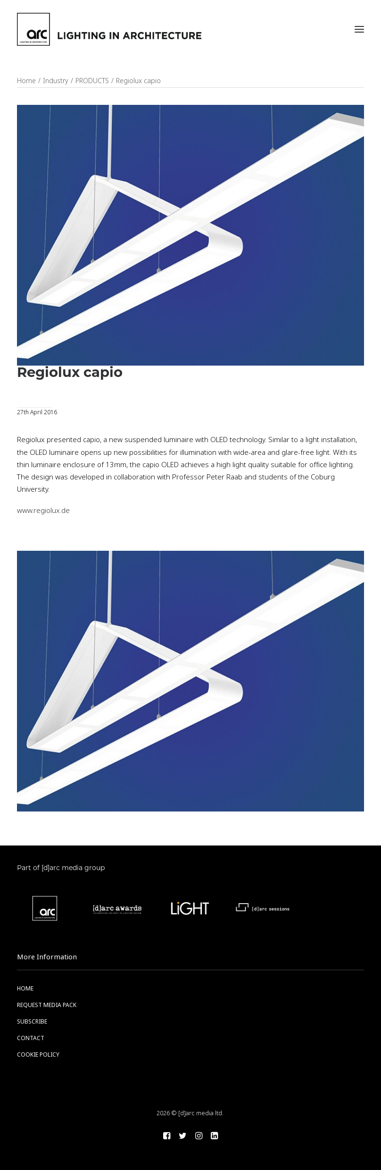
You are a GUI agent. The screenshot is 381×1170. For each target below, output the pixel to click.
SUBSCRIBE (32, 1021)
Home (26, 80)
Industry (55, 80)
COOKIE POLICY (38, 1054)
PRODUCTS (92, 80)
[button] (359, 29)
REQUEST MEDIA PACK (46, 1005)
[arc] (109, 29)
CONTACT (30, 1038)
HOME (25, 988)
